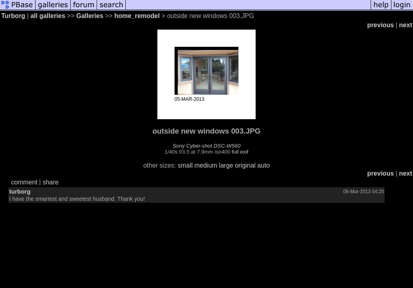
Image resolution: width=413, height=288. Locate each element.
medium (206, 165)
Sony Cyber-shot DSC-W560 (206, 146)
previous (380, 25)
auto (263, 165)
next (405, 25)
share (51, 182)
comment (24, 182)
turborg (19, 191)
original (245, 165)
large (226, 165)
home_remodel (137, 15)
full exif (240, 152)
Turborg (13, 15)
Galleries (89, 15)
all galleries (47, 15)
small (185, 165)
